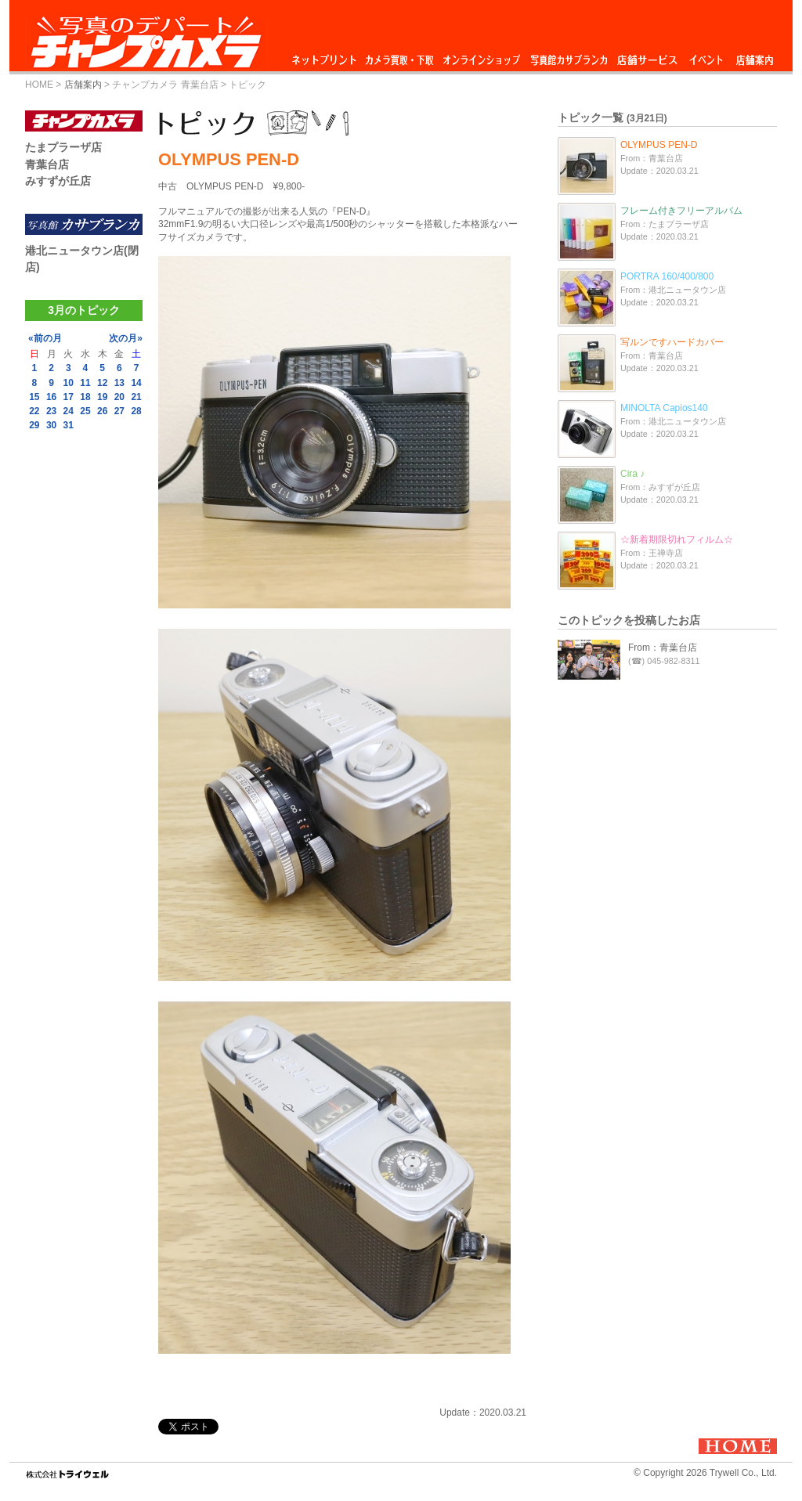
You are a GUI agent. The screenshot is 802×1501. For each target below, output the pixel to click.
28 (136, 411)
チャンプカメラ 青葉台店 (165, 84)
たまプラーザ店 (63, 147)
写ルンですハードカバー (672, 342)
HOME (39, 84)
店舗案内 (754, 56)
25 (85, 411)
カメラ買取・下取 (400, 56)
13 (119, 382)
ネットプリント (326, 56)
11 (85, 382)
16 (51, 396)
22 (34, 411)
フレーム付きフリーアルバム (681, 210)
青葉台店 (47, 164)
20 (119, 396)
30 (51, 425)
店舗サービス (647, 56)
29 (34, 425)
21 (136, 396)
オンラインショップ (480, 56)
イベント (706, 56)
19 (102, 396)
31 (68, 425)
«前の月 (45, 338)
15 (34, 396)
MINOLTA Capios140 (664, 407)
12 (102, 382)
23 (51, 411)
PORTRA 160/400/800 (666, 276)
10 (68, 382)
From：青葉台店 (662, 647)
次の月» (126, 338)
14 (136, 382)
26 (102, 411)
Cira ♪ (632, 473)
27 (119, 411)
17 (68, 396)
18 (85, 396)
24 (68, 411)
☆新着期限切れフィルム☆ (676, 539)
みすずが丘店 (58, 181)
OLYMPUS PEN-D (658, 144)
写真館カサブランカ (568, 56)
